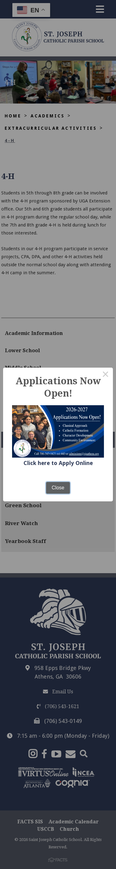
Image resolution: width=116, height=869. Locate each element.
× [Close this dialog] (105, 375)
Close (58, 487)
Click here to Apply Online (58, 463)
